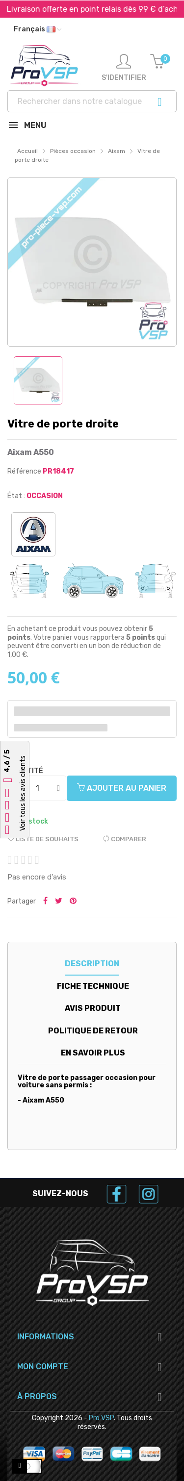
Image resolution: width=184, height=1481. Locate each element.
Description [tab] (92, 963)
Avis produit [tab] (93, 1008)
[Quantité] (37, 788)
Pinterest (73, 901)
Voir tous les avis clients (23, 793)
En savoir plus (93, 1052)
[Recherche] (92, 101)
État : (16, 496)
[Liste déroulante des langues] (37, 29)
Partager (45, 901)
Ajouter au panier (121, 788)
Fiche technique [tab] (93, 986)
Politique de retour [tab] (93, 1030)
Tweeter (58, 901)
